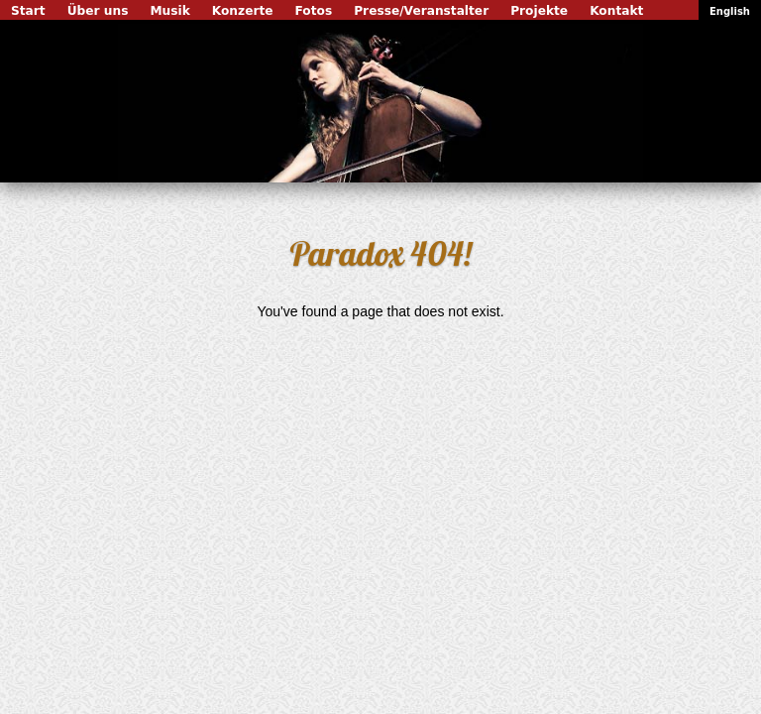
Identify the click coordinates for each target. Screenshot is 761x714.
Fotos (314, 11)
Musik (169, 11)
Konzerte (242, 11)
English (729, 11)
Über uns (98, 11)
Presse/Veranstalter (421, 11)
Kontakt (616, 11)
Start (28, 11)
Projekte (539, 11)
